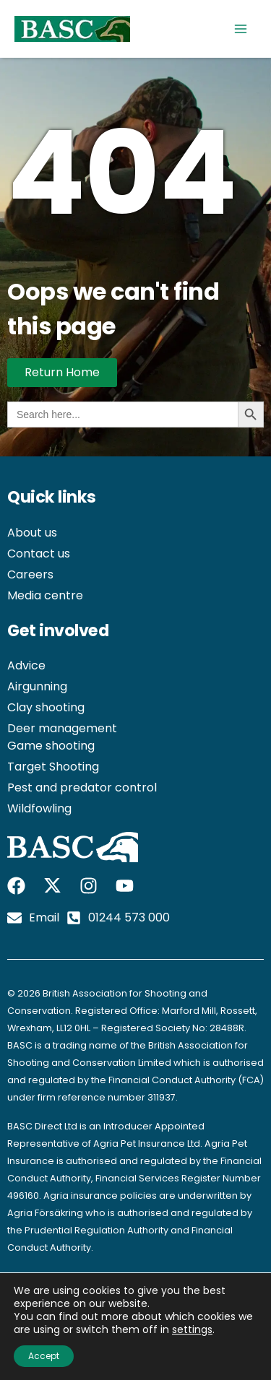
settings (192, 1329)
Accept (43, 1356)
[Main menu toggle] (241, 29)
